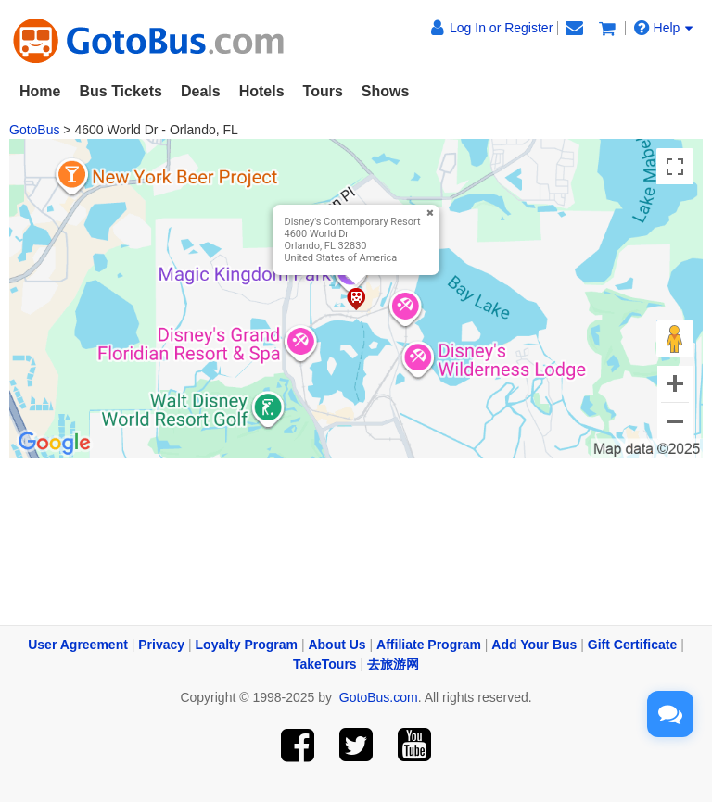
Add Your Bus (534, 644)
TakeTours (325, 664)
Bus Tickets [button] (120, 91)
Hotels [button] (262, 91)
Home (39, 91)
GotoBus (34, 129)
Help (663, 27)
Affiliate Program (428, 644)
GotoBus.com (378, 697)
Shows (386, 91)
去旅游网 (393, 664)
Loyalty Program (247, 644)
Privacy (161, 644)
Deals (201, 91)
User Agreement (78, 644)
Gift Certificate (632, 644)
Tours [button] (323, 91)
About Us (336, 644)
